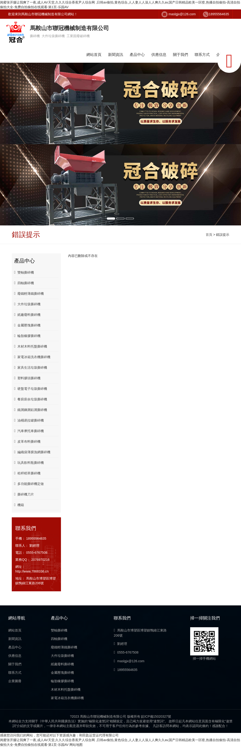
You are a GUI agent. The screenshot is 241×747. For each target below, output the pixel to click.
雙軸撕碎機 (24, 272)
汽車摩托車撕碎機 (29, 431)
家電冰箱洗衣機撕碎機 (32, 357)
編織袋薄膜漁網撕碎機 (32, 452)
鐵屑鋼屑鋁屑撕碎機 (30, 410)
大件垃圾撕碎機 (27, 304)
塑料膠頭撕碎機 (27, 378)
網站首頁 (93, 55)
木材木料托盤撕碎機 (30, 346)
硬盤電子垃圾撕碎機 (30, 389)
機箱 (19, 505)
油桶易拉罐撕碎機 (29, 420)
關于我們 (180, 55)
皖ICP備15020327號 (156, 716)
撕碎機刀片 (24, 494)
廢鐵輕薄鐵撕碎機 (29, 293)
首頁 (209, 234)
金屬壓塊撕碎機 (27, 325)
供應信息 (158, 55)
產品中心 (137, 55)
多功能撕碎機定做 (29, 484)
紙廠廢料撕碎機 (27, 315)
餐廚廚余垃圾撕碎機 (30, 399)
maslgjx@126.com (182, 14)
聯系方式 (202, 55)
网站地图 (76, 745)
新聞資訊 (115, 55)
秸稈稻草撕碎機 (27, 473)
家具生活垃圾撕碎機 (30, 367)
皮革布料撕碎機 (27, 441)
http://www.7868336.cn (32, 571)
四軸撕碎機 (24, 283)
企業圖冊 (14, 681)
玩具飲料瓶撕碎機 (29, 462)
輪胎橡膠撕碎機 (27, 336)
